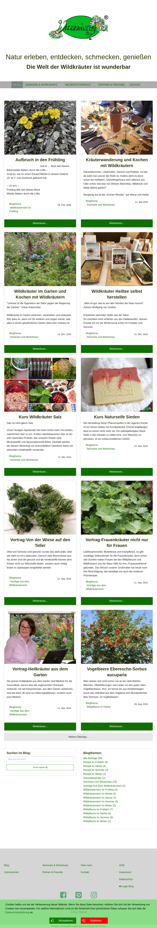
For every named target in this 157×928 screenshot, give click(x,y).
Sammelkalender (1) (94, 778)
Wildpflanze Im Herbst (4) (97, 813)
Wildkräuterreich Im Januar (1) (99, 797)
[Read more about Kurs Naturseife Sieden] (117, 385)
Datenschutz (126, 879)
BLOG (17, 84)
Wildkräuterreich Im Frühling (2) (100, 789)
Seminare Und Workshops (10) (100, 781)
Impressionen (11, 872)
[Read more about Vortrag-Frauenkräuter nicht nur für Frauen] (117, 508)
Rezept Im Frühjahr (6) (95, 762)
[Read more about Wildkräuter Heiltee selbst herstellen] (117, 259)
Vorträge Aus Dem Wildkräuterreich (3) (104, 785)
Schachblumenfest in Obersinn (23, 166)
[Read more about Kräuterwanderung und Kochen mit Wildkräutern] (117, 128)
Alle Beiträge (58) (92, 758)
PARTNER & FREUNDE (111, 84)
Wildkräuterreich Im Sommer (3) (100, 801)
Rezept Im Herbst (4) (94, 766)
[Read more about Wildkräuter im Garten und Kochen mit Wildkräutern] (40, 259)
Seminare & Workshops (55, 865)
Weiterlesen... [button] (40, 223)
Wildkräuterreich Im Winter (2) (99, 805)
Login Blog (126, 886)
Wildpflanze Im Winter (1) (97, 821)
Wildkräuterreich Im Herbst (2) (99, 793)
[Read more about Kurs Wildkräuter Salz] (40, 385)
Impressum (125, 872)
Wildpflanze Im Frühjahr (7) (98, 809)
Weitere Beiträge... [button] (78, 737)
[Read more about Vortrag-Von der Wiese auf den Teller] (40, 508)
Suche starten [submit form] (40, 767)
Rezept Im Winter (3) (94, 774)
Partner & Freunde (52, 872)
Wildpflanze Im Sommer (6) (98, 817)
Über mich (86, 865)
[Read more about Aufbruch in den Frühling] (40, 128)
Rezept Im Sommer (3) (95, 770)
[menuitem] (17, 84)
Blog (6, 865)
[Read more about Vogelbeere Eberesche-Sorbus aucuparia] (117, 637)
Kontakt (85, 872)
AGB (121, 865)
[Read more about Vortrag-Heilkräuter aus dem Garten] (40, 637)
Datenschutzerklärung (17, 912)
